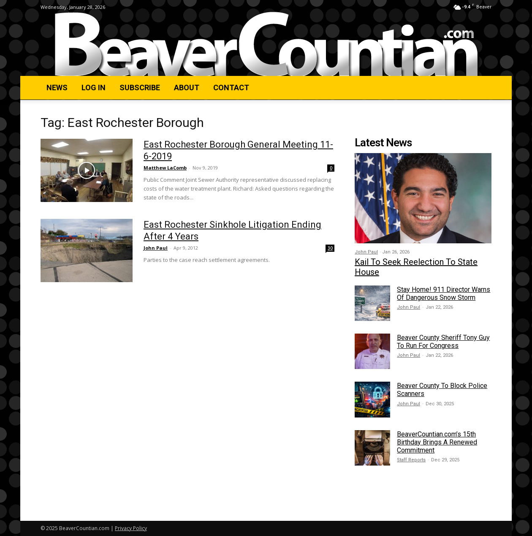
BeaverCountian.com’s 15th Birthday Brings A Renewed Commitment (437, 442)
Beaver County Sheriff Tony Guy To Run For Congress (443, 342)
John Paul (156, 248)
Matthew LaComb (165, 167)
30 (330, 248)
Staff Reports (411, 460)
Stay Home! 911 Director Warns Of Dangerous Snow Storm (443, 294)
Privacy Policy (131, 528)
